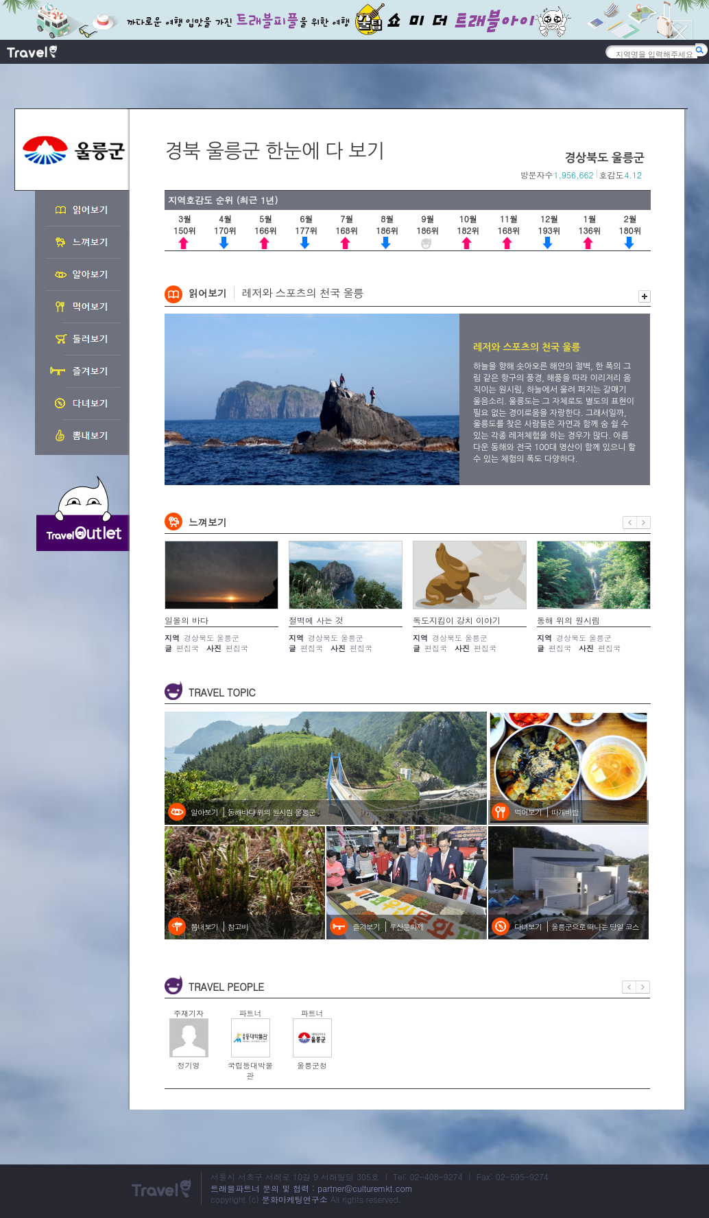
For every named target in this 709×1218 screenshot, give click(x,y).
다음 (644, 522)
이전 (630, 522)
